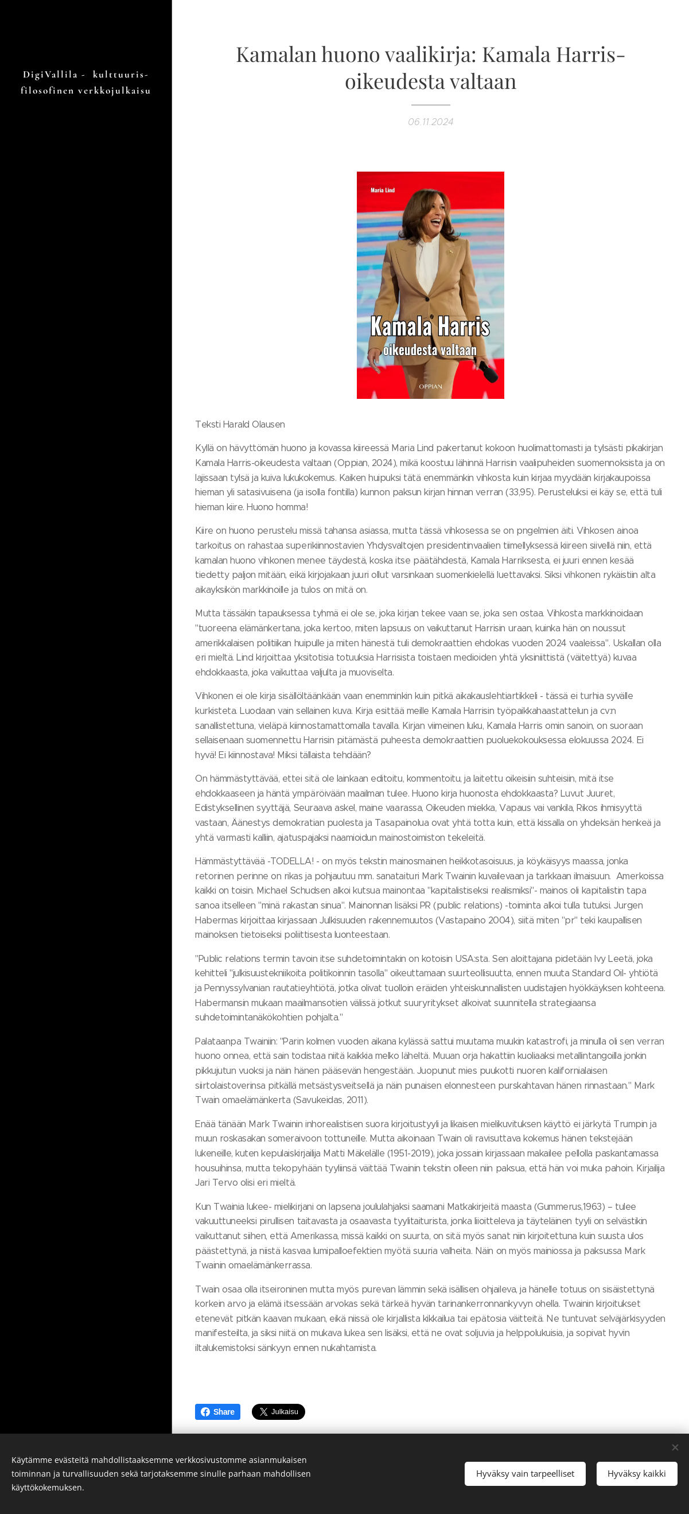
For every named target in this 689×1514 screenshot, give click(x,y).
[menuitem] (86, 790)
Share (218, 1411)
